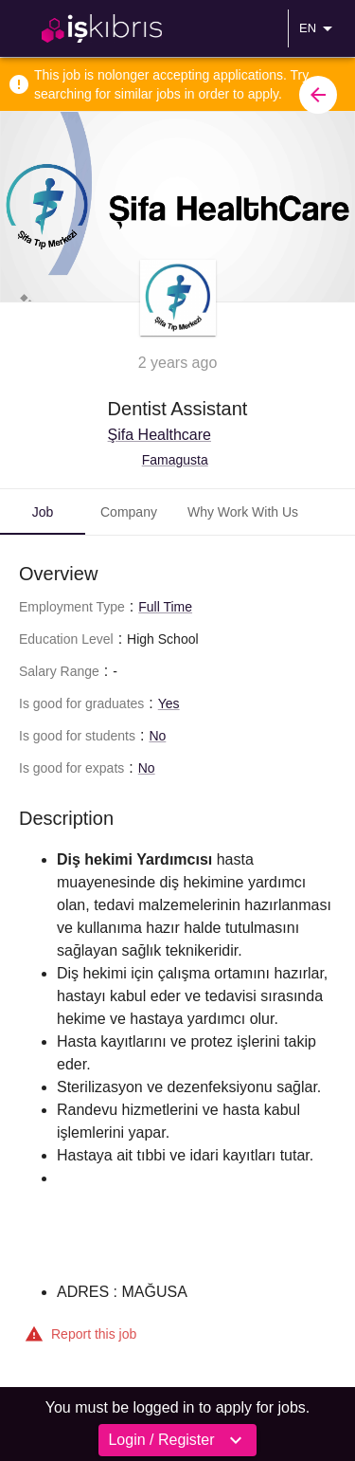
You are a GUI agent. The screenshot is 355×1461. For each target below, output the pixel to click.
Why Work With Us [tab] (242, 512)
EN (319, 28)
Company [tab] (128, 512)
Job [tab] (43, 512)
